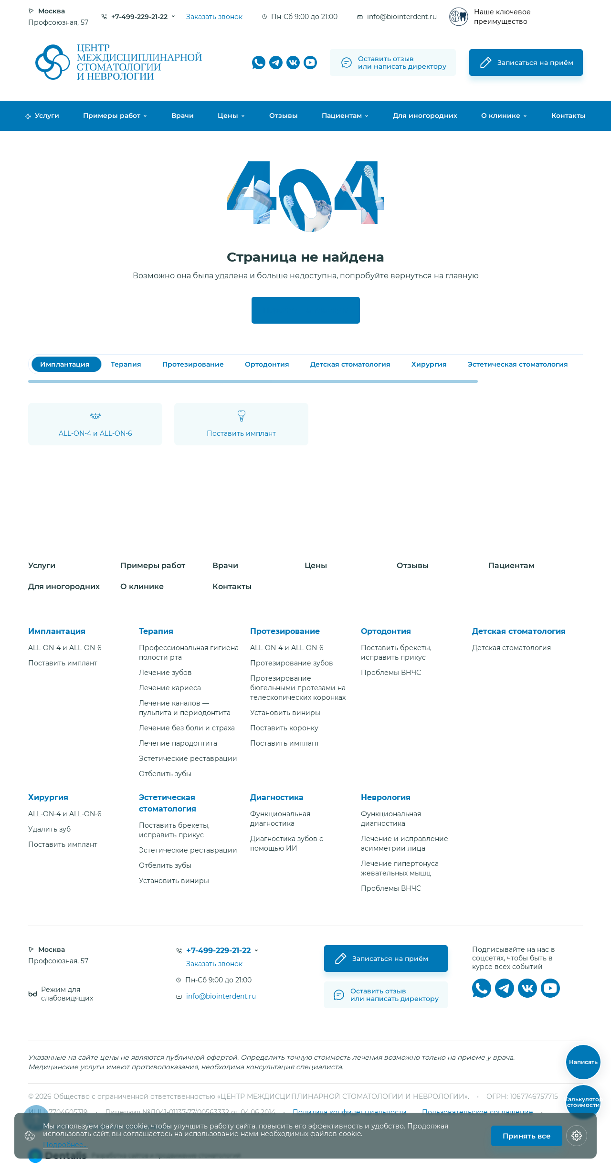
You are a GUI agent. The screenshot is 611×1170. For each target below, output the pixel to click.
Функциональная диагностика (280, 819)
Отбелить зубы (165, 773)
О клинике (500, 115)
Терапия (156, 631)
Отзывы (283, 115)
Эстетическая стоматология (167, 803)
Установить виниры (285, 712)
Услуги (42, 115)
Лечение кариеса (170, 688)
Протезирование (285, 631)
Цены (228, 115)
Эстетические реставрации (188, 758)
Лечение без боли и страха (187, 728)
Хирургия (48, 797)
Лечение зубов (165, 672)
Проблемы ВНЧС (391, 672)
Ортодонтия (386, 631)
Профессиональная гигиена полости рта (189, 652)
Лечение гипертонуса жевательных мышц (400, 868)
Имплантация (56, 631)
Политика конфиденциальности (350, 1112)
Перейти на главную (305, 310)
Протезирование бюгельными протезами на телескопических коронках (298, 688)
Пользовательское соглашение (477, 1112)
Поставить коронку (284, 728)
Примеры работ (111, 115)
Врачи (182, 115)
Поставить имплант (62, 663)
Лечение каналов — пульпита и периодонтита (185, 708)
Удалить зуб (49, 829)
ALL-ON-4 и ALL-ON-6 (65, 647)
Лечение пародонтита (178, 743)
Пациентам (342, 115)
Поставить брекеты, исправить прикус (396, 652)
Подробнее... (65, 1145)
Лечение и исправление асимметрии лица (404, 843)
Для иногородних (425, 115)
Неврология (386, 797)
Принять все (527, 1135)
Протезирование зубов (291, 663)
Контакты (568, 115)
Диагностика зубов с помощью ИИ (286, 843)
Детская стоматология (519, 631)
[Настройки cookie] (576, 1135)
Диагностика (277, 797)
